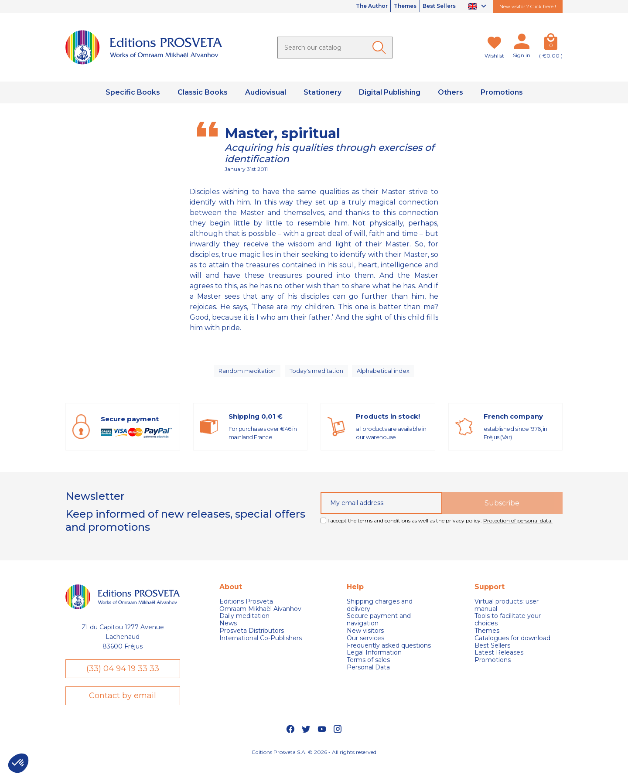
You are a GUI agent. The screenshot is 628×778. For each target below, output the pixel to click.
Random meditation (246, 375)
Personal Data (368, 675)
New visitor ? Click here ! (527, 6)
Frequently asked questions (389, 653)
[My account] (521, 43)
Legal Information (374, 660)
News (228, 631)
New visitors (365, 638)
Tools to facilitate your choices (507, 627)
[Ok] (380, 47)
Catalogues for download (512, 645)
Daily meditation (244, 624)
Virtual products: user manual (506, 612)
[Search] (334, 47)
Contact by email (122, 708)
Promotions (492, 668)
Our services (365, 645)
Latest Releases (498, 660)
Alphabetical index (385, 375)
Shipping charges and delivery (380, 612)
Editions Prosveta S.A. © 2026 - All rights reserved (314, 767)
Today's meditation (317, 375)
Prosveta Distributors (251, 638)
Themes (392, 6)
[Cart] (551, 43)
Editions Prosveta (246, 609)
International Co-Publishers (260, 645)
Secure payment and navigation (379, 627)
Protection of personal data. (518, 528)
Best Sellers (435, 6)
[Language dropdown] (478, 6)
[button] (18, 763)
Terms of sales (368, 668)
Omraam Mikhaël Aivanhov (260, 616)
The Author (349, 6)
